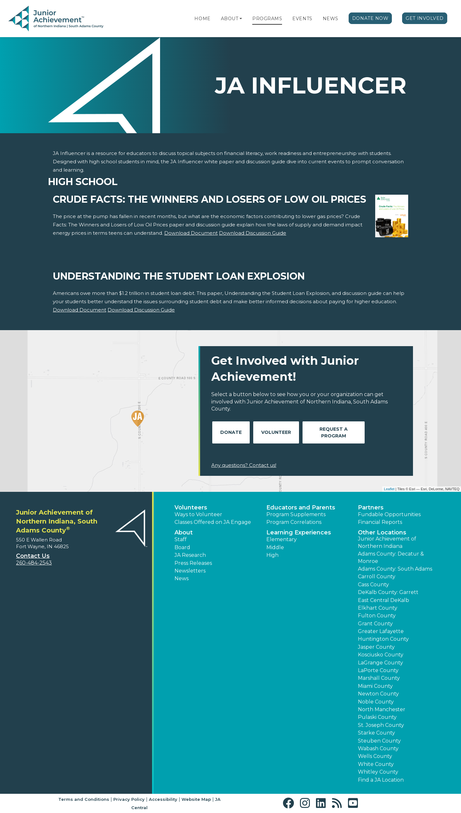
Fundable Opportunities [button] (389, 514)
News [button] (181, 578)
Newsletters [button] (190, 571)
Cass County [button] (373, 584)
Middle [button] (275, 547)
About (230, 18)
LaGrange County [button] (380, 663)
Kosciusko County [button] (380, 655)
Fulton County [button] (377, 616)
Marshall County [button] (379, 678)
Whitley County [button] (378, 772)
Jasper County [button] (376, 647)
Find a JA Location (381, 780)
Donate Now (370, 18)
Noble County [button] (376, 702)
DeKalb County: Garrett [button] (388, 592)
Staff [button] (180, 539)
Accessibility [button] (163, 799)
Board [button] (182, 547)
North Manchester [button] (381, 709)
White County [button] (376, 764)
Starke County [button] (376, 733)
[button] (240, 18)
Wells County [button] (375, 756)
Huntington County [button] (383, 639)
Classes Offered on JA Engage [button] (212, 522)
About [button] (183, 532)
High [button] (272, 555)
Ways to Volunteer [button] (198, 514)
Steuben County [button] (379, 741)
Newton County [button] (378, 694)
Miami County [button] (375, 686)
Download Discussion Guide (252, 233)
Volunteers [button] (190, 507)
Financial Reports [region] (380, 522)
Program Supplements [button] (296, 514)
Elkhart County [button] (377, 608)
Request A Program (333, 432)
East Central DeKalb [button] (383, 600)
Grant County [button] (375, 624)
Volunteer (276, 432)
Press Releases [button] (193, 563)
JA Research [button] (190, 555)
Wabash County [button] (378, 748)
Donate (231, 432)
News (330, 18)
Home (202, 18)
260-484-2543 (34, 563)
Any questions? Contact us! (243, 465)
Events (302, 18)
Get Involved (425, 18)
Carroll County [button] (376, 576)
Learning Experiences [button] (298, 532)
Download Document (191, 233)
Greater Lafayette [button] (381, 631)
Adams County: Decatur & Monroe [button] (391, 557)
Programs (267, 18)
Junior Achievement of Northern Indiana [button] (387, 542)
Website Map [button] (196, 799)
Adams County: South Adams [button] (395, 569)
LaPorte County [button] (378, 670)
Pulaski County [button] (377, 717)
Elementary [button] (281, 539)
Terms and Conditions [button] (83, 799)
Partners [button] (371, 507)
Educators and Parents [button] (300, 507)
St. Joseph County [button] (381, 725)
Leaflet (389, 489)
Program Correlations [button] (293, 522)
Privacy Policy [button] (129, 799)
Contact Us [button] (33, 556)
